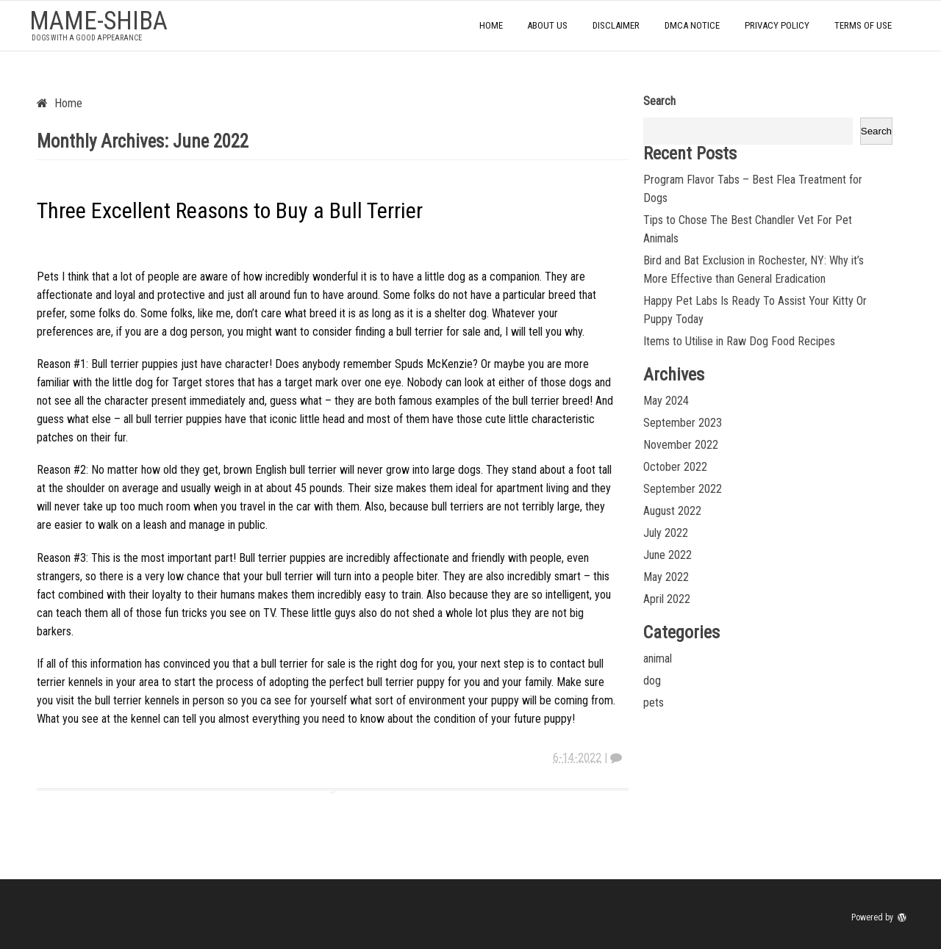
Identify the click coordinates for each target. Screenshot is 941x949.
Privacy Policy (777, 25)
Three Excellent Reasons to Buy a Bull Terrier (230, 210)
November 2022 (680, 445)
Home (491, 25)
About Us (547, 25)
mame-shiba (98, 21)
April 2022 (666, 599)
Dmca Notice (692, 25)
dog (652, 681)
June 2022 (667, 555)
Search (659, 101)
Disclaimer (616, 25)
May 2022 (666, 577)
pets (653, 703)
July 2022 (665, 533)
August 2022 (672, 511)
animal (657, 658)
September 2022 (682, 489)
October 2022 (675, 467)
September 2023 (682, 423)
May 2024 (666, 401)
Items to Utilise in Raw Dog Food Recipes (739, 341)
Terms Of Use (863, 25)
